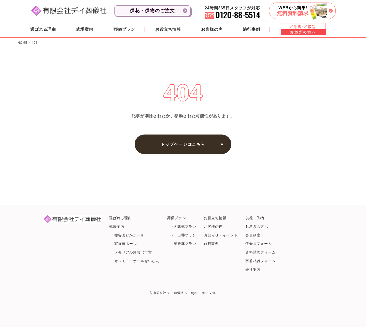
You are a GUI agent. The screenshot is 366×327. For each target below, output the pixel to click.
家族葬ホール (125, 244)
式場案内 (84, 29)
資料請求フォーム (260, 252)
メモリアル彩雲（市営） (135, 252)
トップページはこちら (183, 144)
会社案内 (252, 269)
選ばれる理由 (43, 29)
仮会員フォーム (258, 244)
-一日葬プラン (184, 235)
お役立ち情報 (168, 29)
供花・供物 (254, 218)
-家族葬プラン (184, 244)
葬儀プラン (124, 29)
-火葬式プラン (184, 227)
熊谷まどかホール (129, 235)
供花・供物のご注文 (152, 10)
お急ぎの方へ (256, 227)
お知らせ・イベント (221, 235)
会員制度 (252, 235)
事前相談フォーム (260, 261)
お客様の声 (211, 29)
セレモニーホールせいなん (137, 261)
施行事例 (251, 29)
